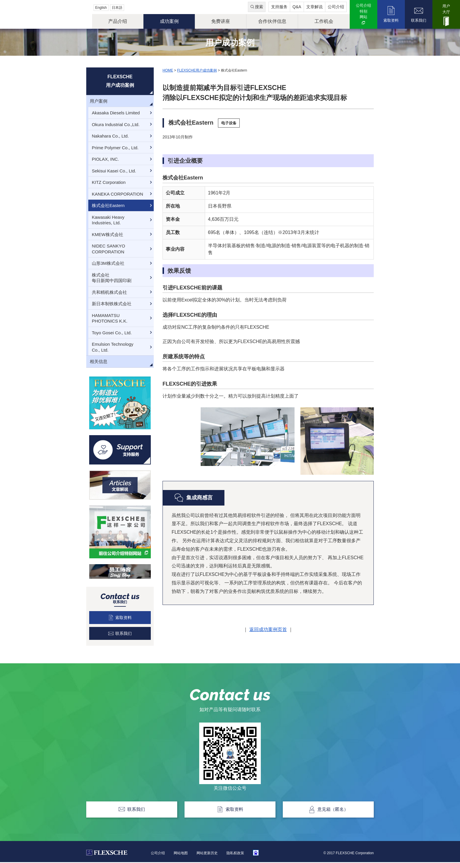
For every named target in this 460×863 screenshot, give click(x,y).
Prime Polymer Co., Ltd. (115, 147)
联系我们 (418, 20)
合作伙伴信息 (272, 21)
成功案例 (169, 21)
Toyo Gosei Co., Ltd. (112, 332)
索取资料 (391, 20)
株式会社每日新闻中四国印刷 (111, 277)
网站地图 (181, 854)
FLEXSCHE (47, 15)
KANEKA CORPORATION (117, 193)
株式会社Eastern (108, 205)
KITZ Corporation (109, 182)
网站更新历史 (207, 854)
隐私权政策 (235, 854)
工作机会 (323, 21)
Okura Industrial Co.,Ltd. (116, 124)
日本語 (117, 8)
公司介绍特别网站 (363, 11)
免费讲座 (220, 21)
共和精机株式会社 (109, 292)
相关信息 (98, 361)
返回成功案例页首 (268, 629)
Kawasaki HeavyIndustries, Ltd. (108, 220)
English (101, 8)
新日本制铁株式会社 (111, 303)
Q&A (296, 6)
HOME (168, 70)
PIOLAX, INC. (105, 159)
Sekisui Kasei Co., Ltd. (114, 170)
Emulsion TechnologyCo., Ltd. (112, 347)
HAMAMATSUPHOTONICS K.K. (109, 318)
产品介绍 (117, 21)
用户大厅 (446, 9)
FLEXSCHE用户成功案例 (197, 70)
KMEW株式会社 (107, 234)
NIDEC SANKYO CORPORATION (108, 248)
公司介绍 (336, 6)
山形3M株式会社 (108, 263)
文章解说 (314, 6)
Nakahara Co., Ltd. (110, 135)
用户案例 (98, 101)
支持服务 (279, 6)
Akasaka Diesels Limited (116, 112)
